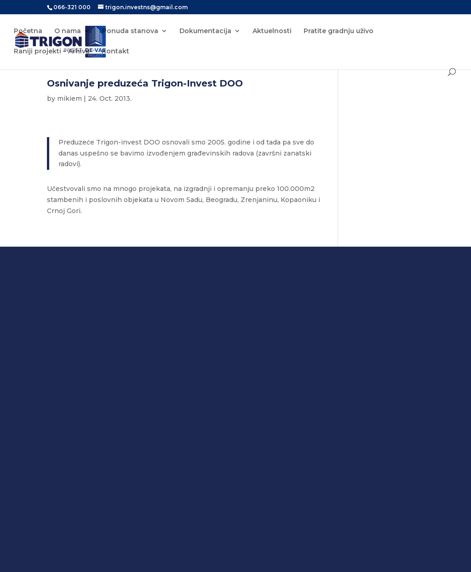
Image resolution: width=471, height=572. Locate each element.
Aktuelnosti (272, 31)
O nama (67, 31)
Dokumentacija (205, 31)
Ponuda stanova (130, 31)
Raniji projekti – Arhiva (52, 51)
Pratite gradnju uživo (338, 31)
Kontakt (115, 51)
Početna (28, 31)
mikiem (69, 98)
